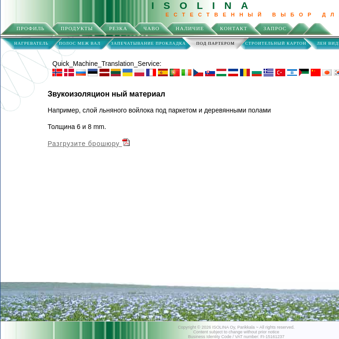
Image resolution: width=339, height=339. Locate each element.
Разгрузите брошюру (89, 143)
